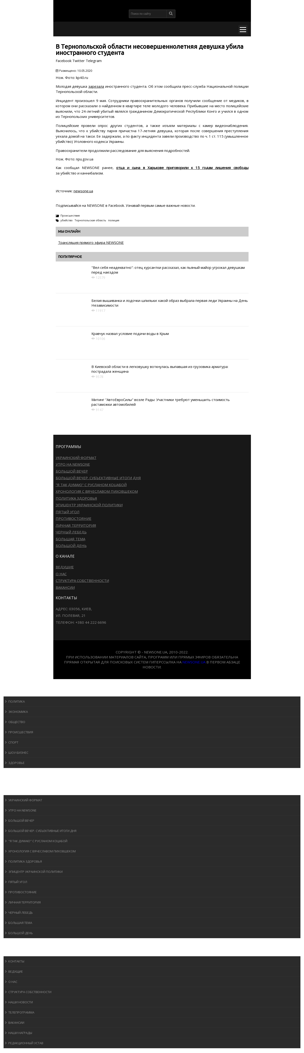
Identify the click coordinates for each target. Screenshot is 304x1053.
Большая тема (70, 538)
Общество (16, 722)
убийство (66, 220)
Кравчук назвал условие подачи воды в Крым (130, 333)
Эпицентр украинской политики (89, 504)
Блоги (13, 942)
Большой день (71, 545)
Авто (11, 781)
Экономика (18, 712)
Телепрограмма (21, 1012)
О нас (61, 573)
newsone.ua (83, 190)
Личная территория (76, 525)
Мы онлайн (69, 231)
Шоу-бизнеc (18, 752)
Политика (16, 701)
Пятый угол (68, 511)
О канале (15, 951)
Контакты (16, 961)
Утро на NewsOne (73, 464)
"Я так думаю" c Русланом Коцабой (91, 484)
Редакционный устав (25, 1043)
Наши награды (20, 1033)
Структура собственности (82, 580)
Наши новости (20, 1002)
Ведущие (65, 567)
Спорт (13, 742)
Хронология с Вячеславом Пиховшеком (97, 491)
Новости (15, 692)
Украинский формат (76, 457)
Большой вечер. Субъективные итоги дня (98, 477)
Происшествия (70, 215)
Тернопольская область (90, 220)
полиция (113, 220)
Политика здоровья (76, 498)
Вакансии (65, 587)
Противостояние (73, 518)
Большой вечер (72, 471)
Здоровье (16, 763)
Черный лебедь (71, 532)
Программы (18, 790)
